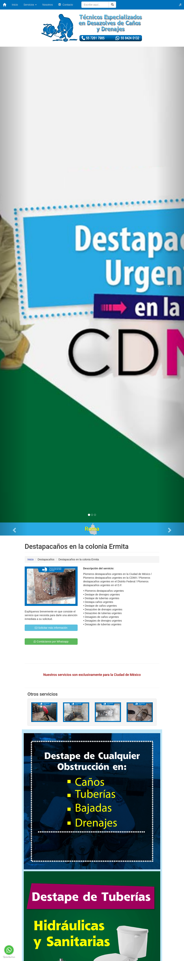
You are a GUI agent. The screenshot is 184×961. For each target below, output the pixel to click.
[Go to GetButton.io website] (9, 957)
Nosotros (47, 4)
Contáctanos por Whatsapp (51, 641)
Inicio (15, 4)
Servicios (30, 4)
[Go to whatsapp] (9, 950)
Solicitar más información (51, 627)
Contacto (65, 4)
